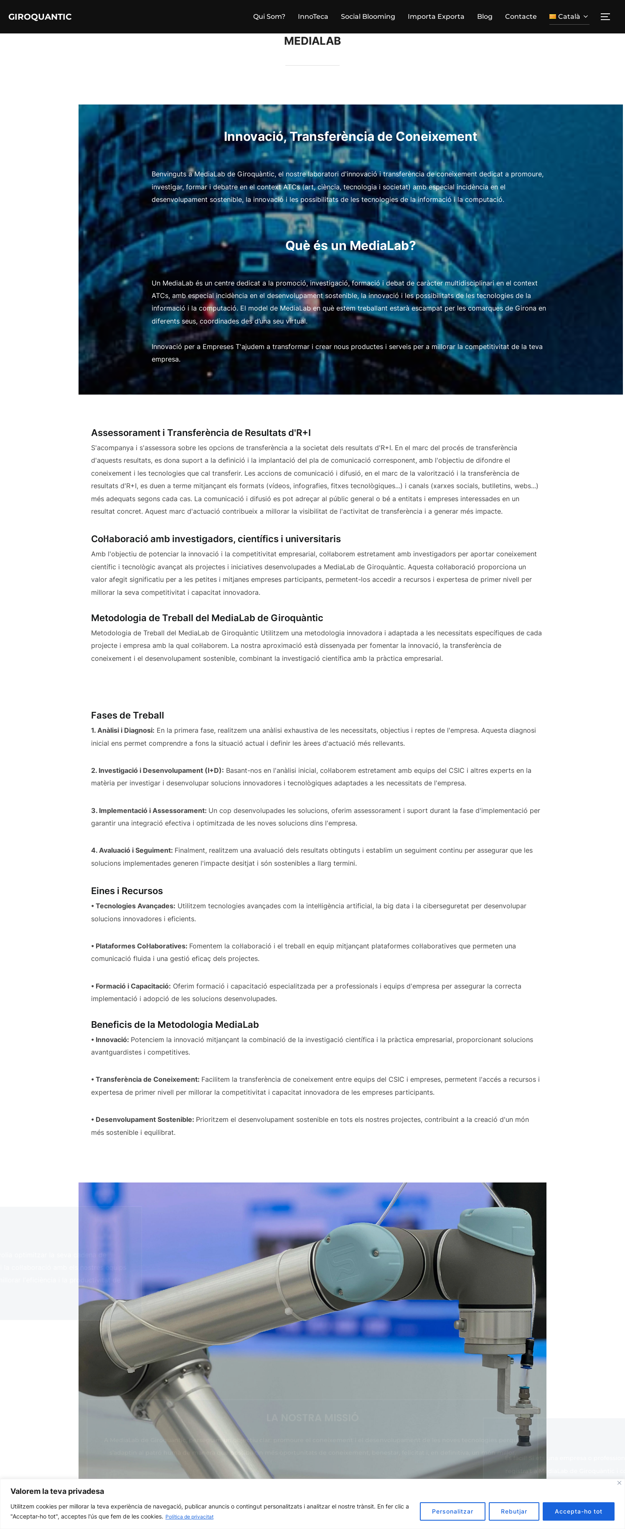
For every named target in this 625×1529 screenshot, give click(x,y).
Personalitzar (452, 1511)
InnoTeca (313, 17)
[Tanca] (619, 1483)
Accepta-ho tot (578, 1511)
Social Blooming (368, 17)
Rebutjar (514, 1511)
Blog (485, 17)
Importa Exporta (436, 17)
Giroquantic (51, 17)
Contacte (521, 17)
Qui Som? (269, 17)
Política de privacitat (193, 1516)
